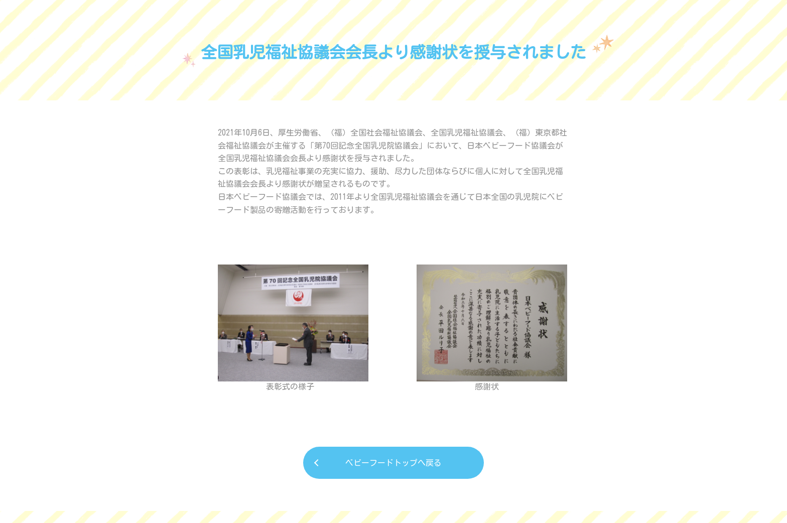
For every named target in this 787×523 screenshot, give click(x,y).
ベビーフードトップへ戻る (393, 463)
